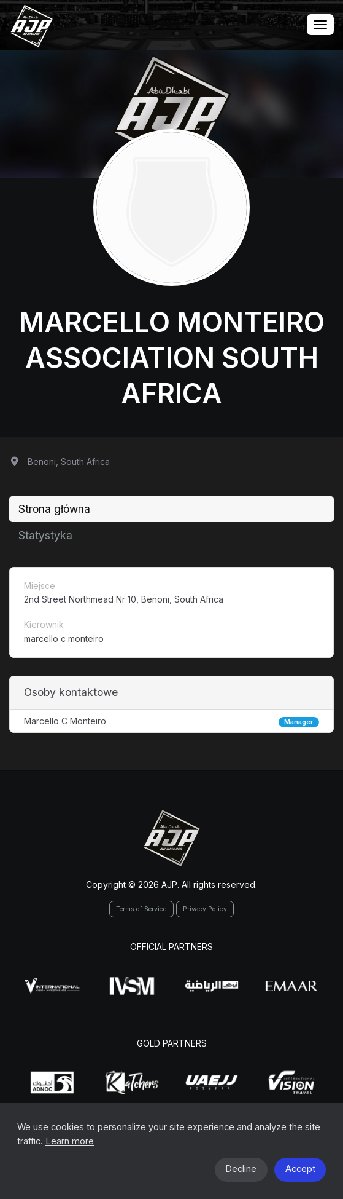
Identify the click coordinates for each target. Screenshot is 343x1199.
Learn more (69, 1141)
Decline (240, 1168)
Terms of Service (141, 909)
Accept (300, 1168)
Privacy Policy (205, 909)
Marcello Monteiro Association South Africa (172, 358)
